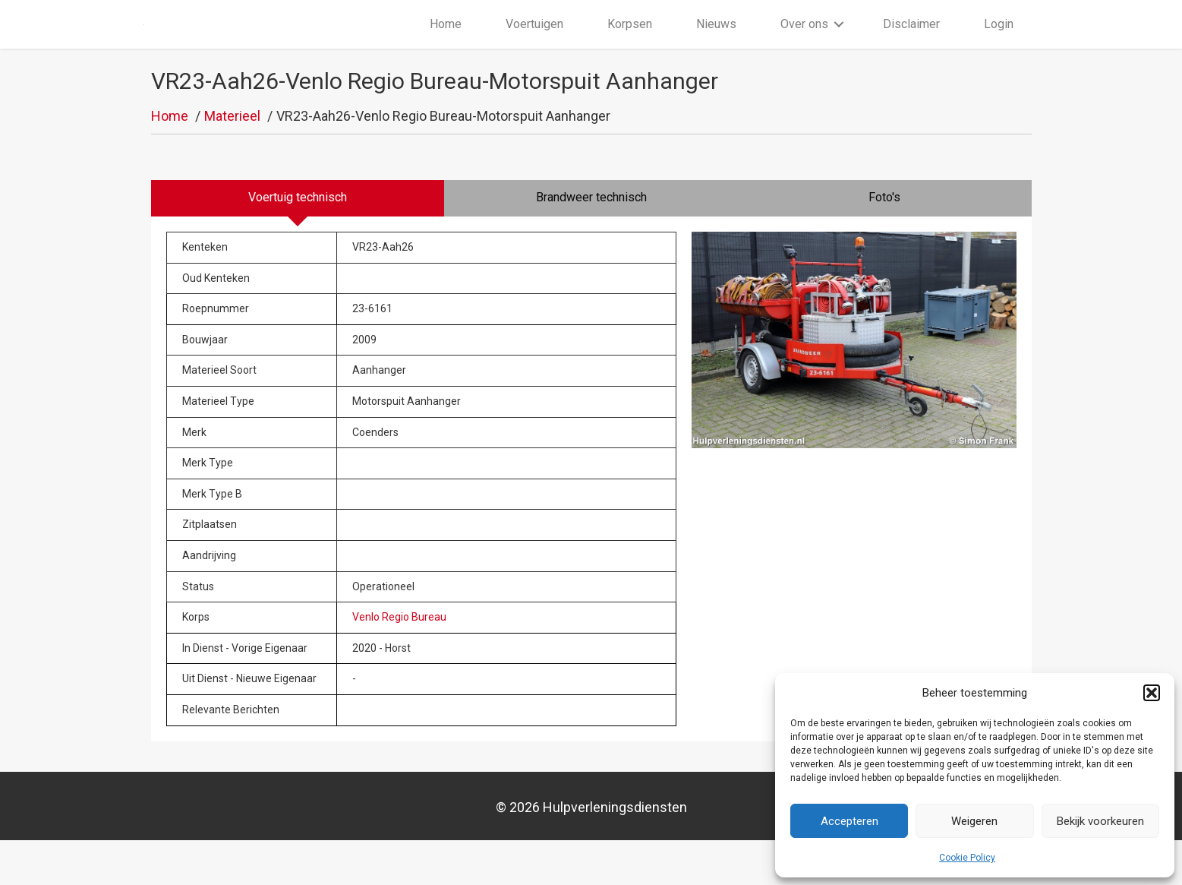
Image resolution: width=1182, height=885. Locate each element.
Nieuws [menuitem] (716, 47)
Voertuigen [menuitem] (534, 47)
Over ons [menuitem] (804, 47)
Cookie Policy (967, 857)
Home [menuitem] (446, 47)
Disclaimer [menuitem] (911, 47)
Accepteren (849, 821)
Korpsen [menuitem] (629, 47)
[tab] (298, 244)
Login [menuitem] (998, 47)
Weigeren (974, 821)
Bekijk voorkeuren (1100, 821)
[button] (1151, 692)
